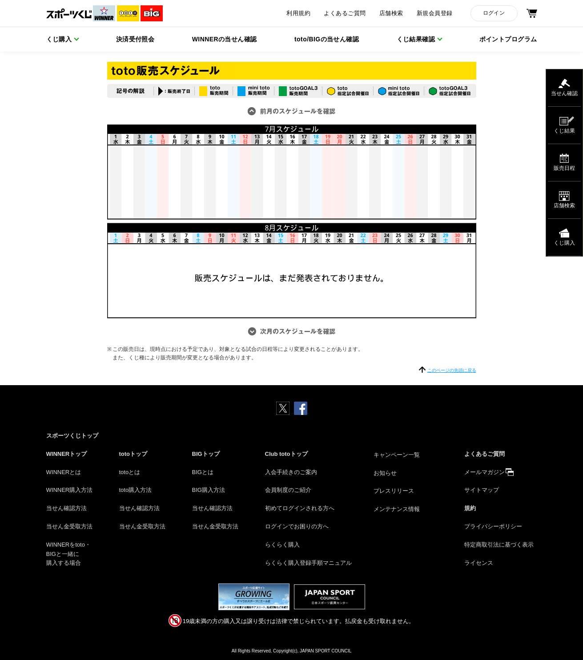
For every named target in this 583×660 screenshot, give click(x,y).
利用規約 (298, 13)
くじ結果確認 (416, 39)
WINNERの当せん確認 (224, 39)
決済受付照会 (135, 39)
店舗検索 (391, 13)
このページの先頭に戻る (451, 370)
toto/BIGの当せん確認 (326, 39)
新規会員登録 (435, 13)
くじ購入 (59, 39)
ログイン (494, 13)
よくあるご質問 (345, 13)
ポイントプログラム (508, 39)
